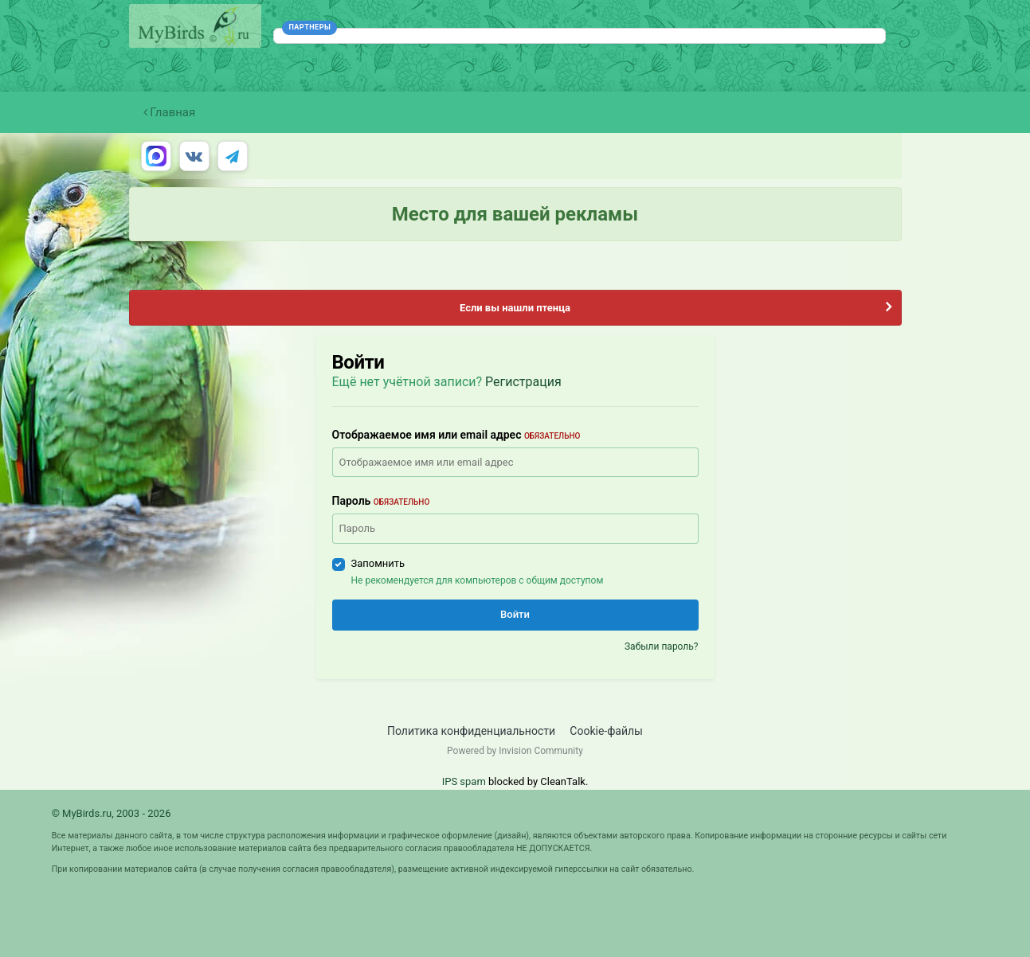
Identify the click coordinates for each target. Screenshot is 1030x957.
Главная (169, 112)
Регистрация (523, 381)
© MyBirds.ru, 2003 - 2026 (111, 813)
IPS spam (464, 781)
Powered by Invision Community (515, 750)
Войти (515, 614)
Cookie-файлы (606, 731)
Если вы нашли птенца (515, 308)
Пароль (381, 500)
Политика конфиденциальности (471, 731)
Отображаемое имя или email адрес (456, 434)
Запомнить (378, 563)
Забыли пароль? (662, 646)
